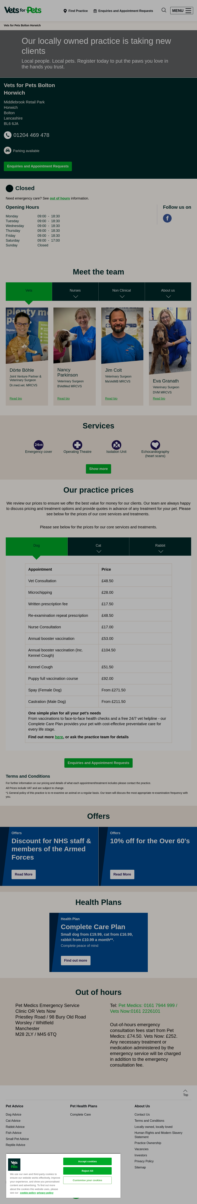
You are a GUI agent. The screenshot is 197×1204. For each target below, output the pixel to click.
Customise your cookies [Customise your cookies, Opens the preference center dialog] (87, 1180)
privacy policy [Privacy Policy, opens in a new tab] (45, 1192)
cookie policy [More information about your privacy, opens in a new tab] (28, 1192)
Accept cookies (87, 1161)
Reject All (87, 1170)
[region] (63, 1175)
